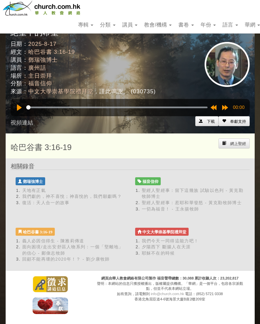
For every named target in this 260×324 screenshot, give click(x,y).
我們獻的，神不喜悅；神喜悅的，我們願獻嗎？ (72, 196)
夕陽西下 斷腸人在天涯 (166, 246)
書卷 (186, 25)
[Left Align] (234, 121)
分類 (107, 25)
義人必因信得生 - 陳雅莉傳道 (53, 240)
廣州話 (37, 68)
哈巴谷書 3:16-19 (51, 52)
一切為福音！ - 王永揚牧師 (170, 208)
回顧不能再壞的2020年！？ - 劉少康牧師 (66, 259)
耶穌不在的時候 (158, 253)
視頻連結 (22, 123)
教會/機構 (158, 25)
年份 (208, 25)
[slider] (117, 107)
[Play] (19, 107)
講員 (129, 25)
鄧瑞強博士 (43, 60)
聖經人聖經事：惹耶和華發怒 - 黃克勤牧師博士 (192, 202)
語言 (230, 25)
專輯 (85, 25)
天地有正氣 (34, 190)
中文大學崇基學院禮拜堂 (60, 91)
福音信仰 (40, 83)
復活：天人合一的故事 (46, 202)
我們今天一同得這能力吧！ (170, 240)
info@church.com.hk (167, 294)
